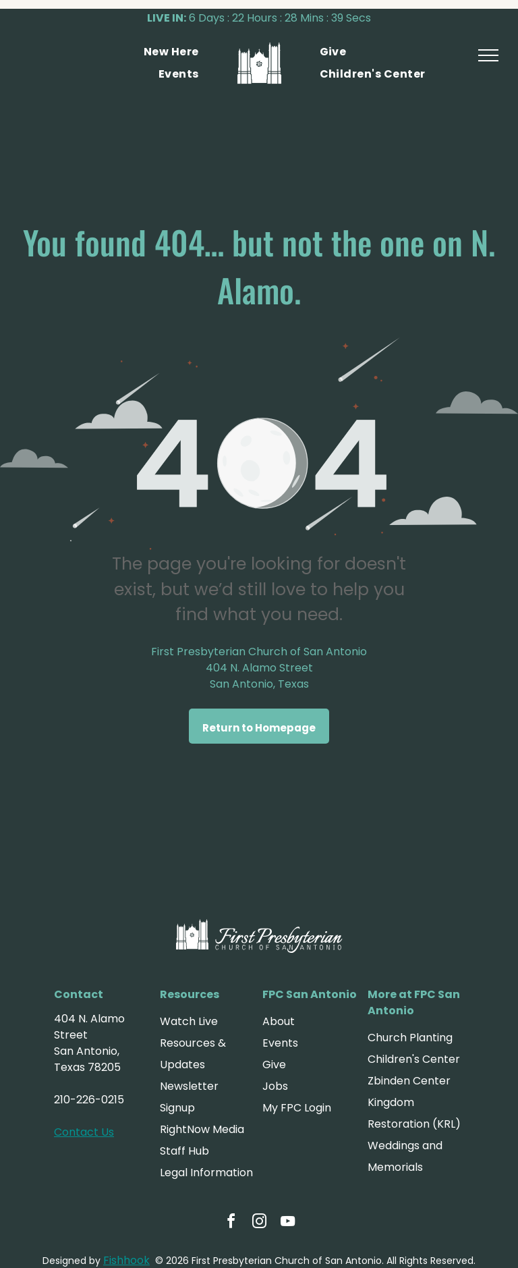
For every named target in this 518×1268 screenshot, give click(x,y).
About (278, 1021)
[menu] (488, 55)
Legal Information (206, 1172)
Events (280, 1043)
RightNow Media (202, 1129)
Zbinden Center (409, 1080)
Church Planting (410, 1037)
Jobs (275, 1086)
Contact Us (84, 1132)
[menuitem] (171, 52)
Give (274, 1064)
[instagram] (259, 1223)
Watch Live (189, 1021)
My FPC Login (296, 1107)
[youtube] (287, 1223)
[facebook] (230, 1223)
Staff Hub (184, 1151)
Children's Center (414, 1059)
